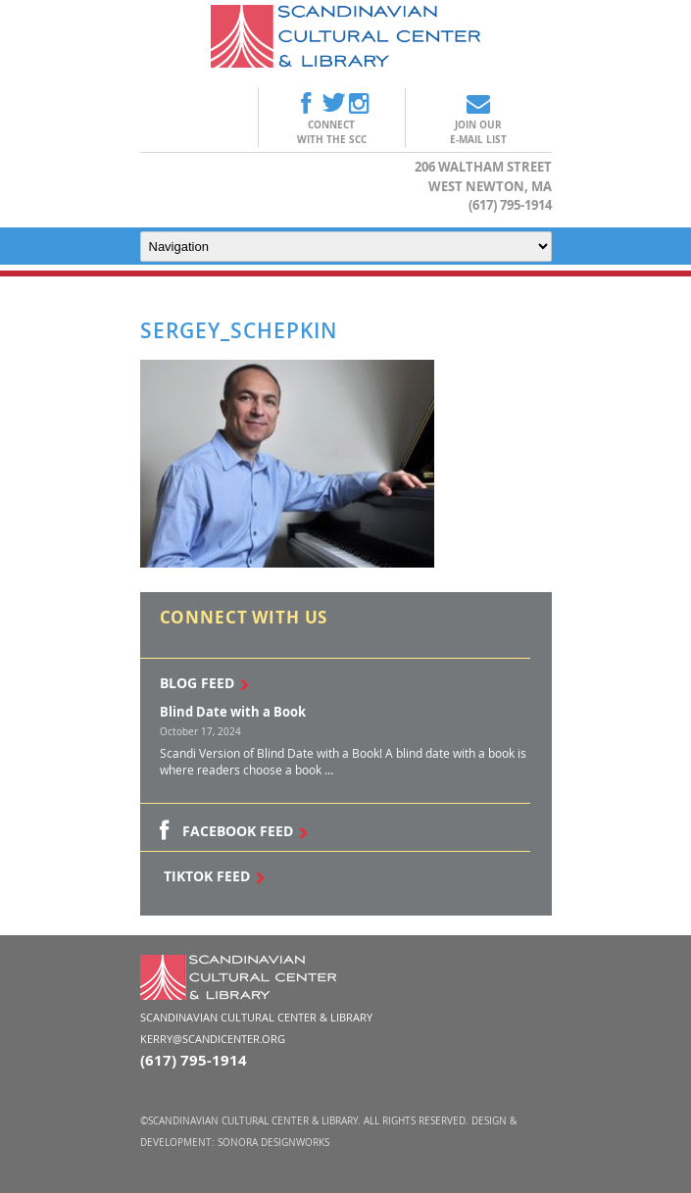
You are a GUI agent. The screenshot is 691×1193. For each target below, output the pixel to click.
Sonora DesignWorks (273, 1142)
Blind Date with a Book (233, 712)
